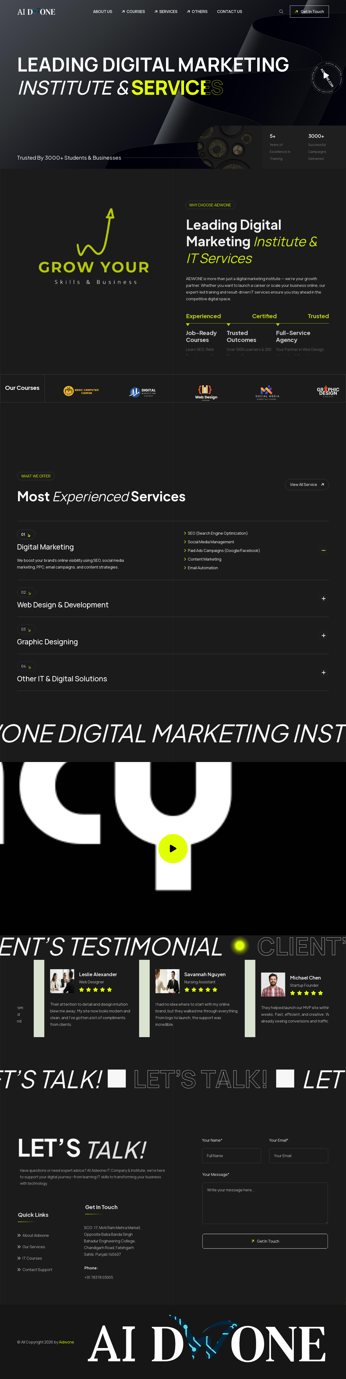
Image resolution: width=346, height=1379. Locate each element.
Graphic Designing (47, 642)
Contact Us (229, 11)
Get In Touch (308, 11)
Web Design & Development (63, 605)
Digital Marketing (45, 547)
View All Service (308, 485)
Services (168, 11)
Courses (136, 11)
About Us (102, 11)
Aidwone (66, 1342)
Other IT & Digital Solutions (62, 678)
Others (199, 11)
